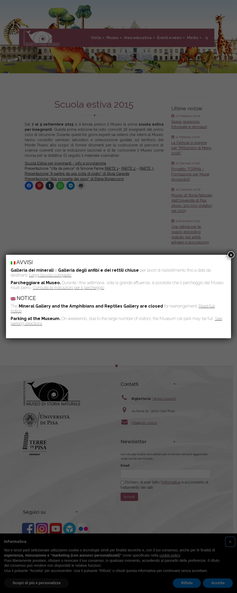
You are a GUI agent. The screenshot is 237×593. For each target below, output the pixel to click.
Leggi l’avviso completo (50, 275)
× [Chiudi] (231, 254)
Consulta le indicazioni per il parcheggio (68, 287)
